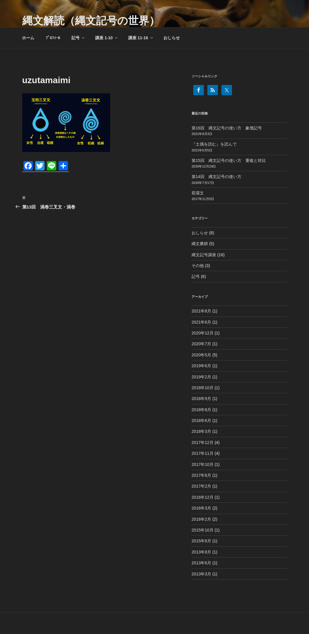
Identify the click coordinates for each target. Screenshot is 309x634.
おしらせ (171, 37)
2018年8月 (201, 409)
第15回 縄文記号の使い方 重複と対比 (229, 160)
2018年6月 (201, 420)
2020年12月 (203, 333)
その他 (198, 265)
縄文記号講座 (204, 254)
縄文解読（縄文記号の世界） (91, 21)
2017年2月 (201, 486)
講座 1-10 (106, 37)
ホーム (28, 37)
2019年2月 (201, 377)
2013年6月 (201, 562)
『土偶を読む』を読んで (214, 144)
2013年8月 (201, 552)
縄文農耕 (200, 243)
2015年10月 (203, 530)
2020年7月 (201, 343)
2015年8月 (201, 541)
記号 (78, 37)
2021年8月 (201, 311)
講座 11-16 (141, 37)
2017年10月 (203, 464)
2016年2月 (201, 519)
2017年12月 (203, 442)
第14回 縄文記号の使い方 (216, 176)
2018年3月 (201, 431)
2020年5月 (201, 355)
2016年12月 (203, 497)
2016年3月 (201, 508)
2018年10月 (203, 387)
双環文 (198, 193)
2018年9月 (201, 398)
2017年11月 (203, 453)
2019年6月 (201, 365)
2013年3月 (201, 574)
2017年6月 (201, 475)
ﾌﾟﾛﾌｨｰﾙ (53, 37)
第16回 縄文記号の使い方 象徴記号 (227, 128)
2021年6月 (201, 322)
